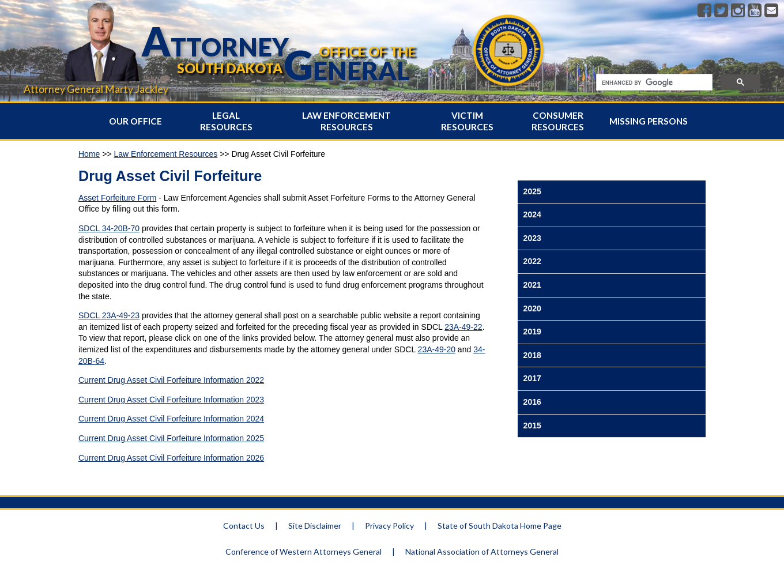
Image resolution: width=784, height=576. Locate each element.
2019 (532, 331)
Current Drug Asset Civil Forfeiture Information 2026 (171, 457)
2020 (532, 308)
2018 (532, 355)
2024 (532, 214)
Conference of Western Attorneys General (303, 551)
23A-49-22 (463, 327)
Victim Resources (467, 121)
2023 (532, 238)
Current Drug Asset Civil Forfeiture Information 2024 (171, 418)
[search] (653, 82)
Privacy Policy (389, 525)
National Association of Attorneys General (482, 551)
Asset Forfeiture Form (117, 197)
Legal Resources (226, 121)
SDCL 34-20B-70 (109, 228)
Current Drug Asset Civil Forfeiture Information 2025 (171, 438)
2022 (532, 261)
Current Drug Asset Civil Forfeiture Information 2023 (171, 399)
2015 (532, 425)
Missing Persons (648, 121)
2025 (532, 191)
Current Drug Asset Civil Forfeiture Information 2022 (171, 380)
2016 (532, 401)
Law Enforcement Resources (346, 121)
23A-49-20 (436, 349)
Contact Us (244, 525)
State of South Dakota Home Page (499, 525)
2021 (532, 284)
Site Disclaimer (314, 525)
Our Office (135, 121)
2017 (532, 378)
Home (89, 154)
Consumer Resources (558, 121)
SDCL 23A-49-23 (109, 315)
